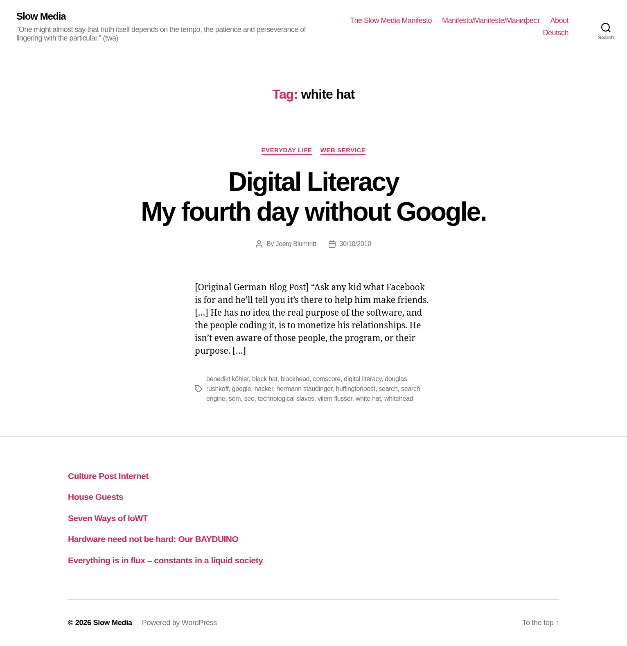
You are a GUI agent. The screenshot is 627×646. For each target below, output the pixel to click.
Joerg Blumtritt (295, 243)
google (241, 388)
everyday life (287, 150)
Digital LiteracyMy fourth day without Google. (313, 196)
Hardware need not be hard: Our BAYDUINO (153, 539)
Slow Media (41, 16)
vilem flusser (335, 398)
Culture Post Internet (108, 476)
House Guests (95, 496)
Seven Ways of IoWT (108, 518)
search (388, 388)
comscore (327, 378)
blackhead (295, 378)
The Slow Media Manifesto (391, 20)
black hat (264, 378)
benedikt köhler (227, 378)
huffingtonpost (355, 388)
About (559, 20)
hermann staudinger (305, 388)
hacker (264, 388)
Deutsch (555, 33)
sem (235, 398)
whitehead (398, 398)
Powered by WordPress (179, 623)
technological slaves (286, 398)
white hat (368, 398)
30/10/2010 (355, 243)
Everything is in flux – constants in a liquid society (165, 560)
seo (249, 398)
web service (343, 150)
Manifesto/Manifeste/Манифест (491, 20)
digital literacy (362, 378)
